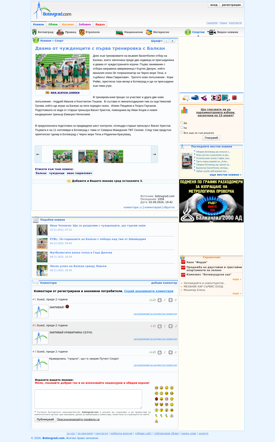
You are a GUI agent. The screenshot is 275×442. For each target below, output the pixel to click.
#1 (34, 299)
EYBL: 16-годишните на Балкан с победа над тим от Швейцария (98, 239)
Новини (38, 24)
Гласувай (211, 137)
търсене (211, 22)
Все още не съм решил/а (197, 132)
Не (183, 127)
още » (236, 279)
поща (223, 22)
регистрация (231, 4)
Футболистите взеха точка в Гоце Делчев (81, 252)
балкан (41, 173)
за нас (71, 433)
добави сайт (143, 433)
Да (183, 123)
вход (213, 4)
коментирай (153, 207)
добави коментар (164, 282)
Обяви (53, 24)
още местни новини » (225, 174)
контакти (235, 22)
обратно (169, 207)
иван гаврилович (79, 173)
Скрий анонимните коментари (148, 291)
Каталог (68, 24)
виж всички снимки (62, 92)
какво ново (188, 433)
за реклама (85, 433)
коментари (133, 207)
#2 (34, 325)
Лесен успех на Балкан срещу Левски (78, 266)
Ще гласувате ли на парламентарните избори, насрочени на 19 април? (215, 112)
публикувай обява (166, 433)
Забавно (85, 24)
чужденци (56, 173)
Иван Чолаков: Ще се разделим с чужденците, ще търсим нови (98, 225)
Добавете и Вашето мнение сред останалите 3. (105, 180)
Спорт (59, 40)
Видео (100, 24)
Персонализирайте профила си (78, 419)
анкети (203, 433)
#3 (34, 351)
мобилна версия (122, 433)
